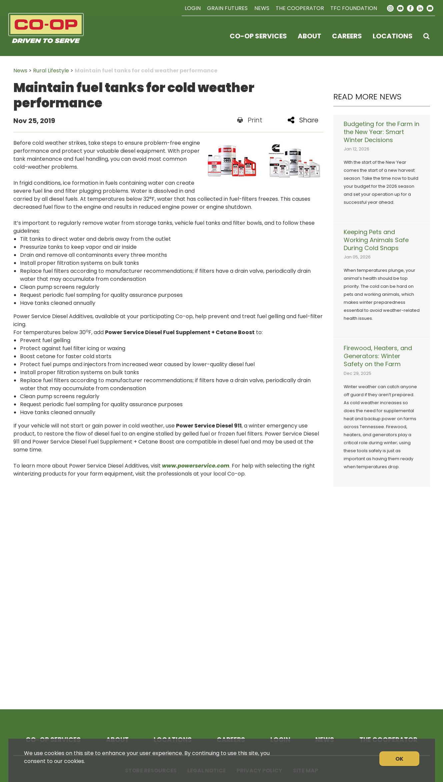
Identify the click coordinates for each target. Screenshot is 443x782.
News (261, 8)
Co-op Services (258, 36)
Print (249, 120)
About (309, 36)
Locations (393, 36)
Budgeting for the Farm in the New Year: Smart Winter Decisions (381, 132)
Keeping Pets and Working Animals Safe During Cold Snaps (376, 240)
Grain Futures (227, 8)
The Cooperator (300, 8)
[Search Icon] (426, 36)
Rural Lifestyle (51, 70)
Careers (347, 36)
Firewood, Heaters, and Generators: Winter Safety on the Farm (378, 356)
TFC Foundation (353, 8)
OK (399, 759)
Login (193, 8)
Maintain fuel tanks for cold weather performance (146, 70)
